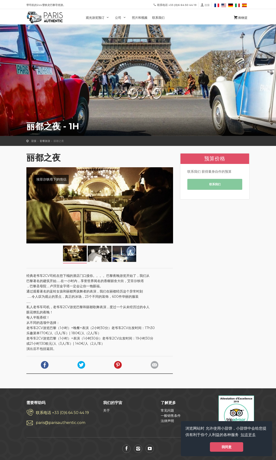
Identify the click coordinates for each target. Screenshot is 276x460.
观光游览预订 (98, 17)
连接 (207, 5)
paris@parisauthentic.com (60, 422)
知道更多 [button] (248, 435)
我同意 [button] (227, 447)
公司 (121, 17)
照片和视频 (139, 17)
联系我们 (158, 17)
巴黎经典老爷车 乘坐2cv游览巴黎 (44, 17)
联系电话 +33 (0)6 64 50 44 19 (62, 412)
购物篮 (240, 17)
